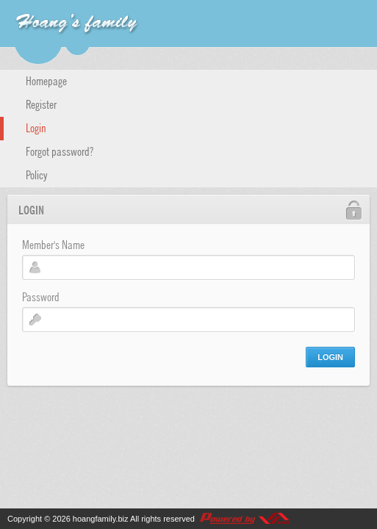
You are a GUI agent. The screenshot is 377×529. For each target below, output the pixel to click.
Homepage (46, 80)
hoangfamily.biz (101, 518)
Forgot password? (59, 151)
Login (36, 127)
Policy (37, 174)
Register (41, 104)
